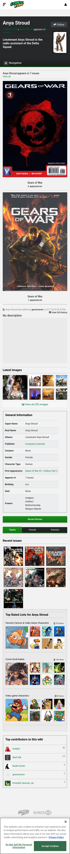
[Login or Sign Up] (65, 4)
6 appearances (35, 186)
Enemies (55, 530)
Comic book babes (35, 659)
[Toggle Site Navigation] (4, 4)
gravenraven (38, 309)
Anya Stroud (16, 23)
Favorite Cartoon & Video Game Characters (35, 623)
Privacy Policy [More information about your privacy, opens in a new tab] (56, 837)
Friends (32, 530)
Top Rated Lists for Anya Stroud (26, 614)
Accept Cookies (50, 846)
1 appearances (35, 300)
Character (10, 29)
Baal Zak (35, 757)
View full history (58, 312)
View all (7, 76)
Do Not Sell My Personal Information (19, 846)
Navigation (13, 63)
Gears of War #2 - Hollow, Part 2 (41, 470)
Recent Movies (35, 519)
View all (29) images (35, 404)
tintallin (35, 749)
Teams (12, 530)
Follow (59, 24)
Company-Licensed (35, 443)
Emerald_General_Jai (35, 783)
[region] (35, 836)
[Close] (66, 822)
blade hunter (35, 766)
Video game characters (35, 695)
